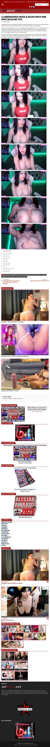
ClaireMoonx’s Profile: (7, 251)
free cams (22, 274)
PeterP (4, 584)
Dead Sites (29, 745)
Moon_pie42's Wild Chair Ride (38, 280)
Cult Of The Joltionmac (21, 1)
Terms (24, 745)
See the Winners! (25, 506)
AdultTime (4, 524)
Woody (4, 621)
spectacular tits (5, 276)
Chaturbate (4, 532)
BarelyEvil (4, 527)
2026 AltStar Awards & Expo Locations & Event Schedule (25, 445)
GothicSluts (4, 539)
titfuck (18, 276)
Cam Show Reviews (7, 14)
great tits (33, 274)
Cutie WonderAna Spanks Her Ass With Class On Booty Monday (12, 281)
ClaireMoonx (4, 24)
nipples (44, 274)
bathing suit (7, 274)
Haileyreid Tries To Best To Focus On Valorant (38, 1)
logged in (11, 398)
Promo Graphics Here (37, 411)
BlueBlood (4, 529)
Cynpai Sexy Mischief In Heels (9, 390)
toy (26, 276)
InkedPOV (4, 540)
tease (14, 276)
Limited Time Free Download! (25, 468)
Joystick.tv (4, 542)
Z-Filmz (3, 545)
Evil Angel (4, 535)
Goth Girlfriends (6, 537)
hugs (37, 274)
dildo (18, 274)
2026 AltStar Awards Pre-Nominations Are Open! (37, 409)
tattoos (10, 276)
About (15, 745)
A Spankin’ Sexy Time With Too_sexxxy (12, 322)
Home (2, 14)
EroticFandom (5, 534)
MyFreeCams (5, 544)
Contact (20, 745)
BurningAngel (5, 530)
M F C (41, 274)
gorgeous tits (27, 274)
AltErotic (4, 525)
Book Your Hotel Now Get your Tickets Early (25, 462)
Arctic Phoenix (7, 21)
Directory (35, 745)
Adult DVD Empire (6, 522)
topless (22, 276)
